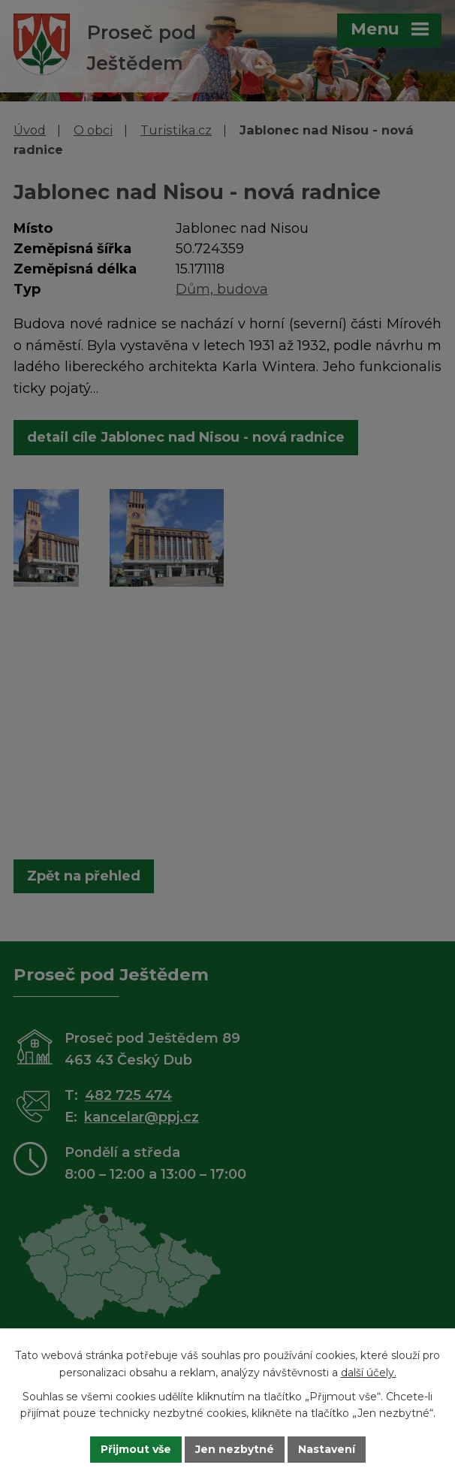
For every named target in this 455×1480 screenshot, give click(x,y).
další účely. (368, 1372)
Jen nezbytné (234, 1449)
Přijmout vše (136, 1449)
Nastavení (326, 1449)
